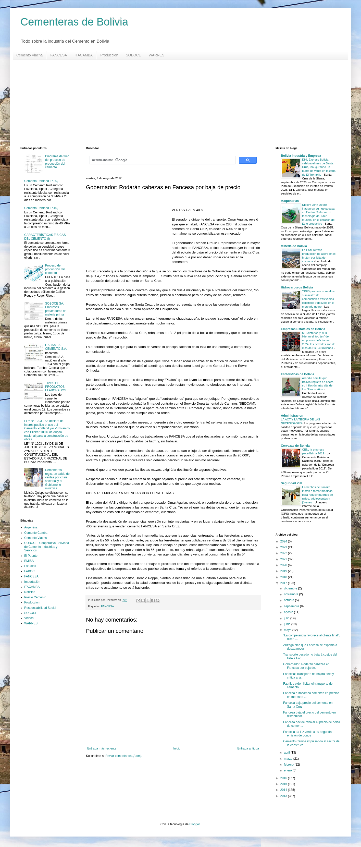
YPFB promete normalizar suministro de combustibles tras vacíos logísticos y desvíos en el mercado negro (318, 299)
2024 (284, 541)
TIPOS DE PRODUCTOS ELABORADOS (55, 386)
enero (288, 770)
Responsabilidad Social (40, 608)
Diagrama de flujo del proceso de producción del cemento (57, 161)
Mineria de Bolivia (294, 246)
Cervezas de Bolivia (295, 445)
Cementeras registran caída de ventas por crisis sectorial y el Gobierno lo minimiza (57, 479)
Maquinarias (290, 201)
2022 (284, 553)
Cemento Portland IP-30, (41, 181)
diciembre (291, 588)
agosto (289, 612)
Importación (32, 582)
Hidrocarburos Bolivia (297, 287)
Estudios (30, 566)
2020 (284, 565)
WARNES (156, 55)
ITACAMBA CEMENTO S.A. (56, 346)
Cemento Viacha (29, 55)
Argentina (30, 527)
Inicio (176, 748)
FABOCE (30, 571)
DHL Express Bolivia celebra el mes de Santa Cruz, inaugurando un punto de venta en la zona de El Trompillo (318, 167)
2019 (284, 571)
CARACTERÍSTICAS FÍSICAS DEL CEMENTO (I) (45, 236)
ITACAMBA (84, 55)
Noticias (29, 592)
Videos (28, 618)
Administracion (292, 415)
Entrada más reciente (101, 748)
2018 (284, 577)
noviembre (291, 594)
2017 (284, 583)
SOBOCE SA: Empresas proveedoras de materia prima (55, 309)
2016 (284, 778)
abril (287, 752)
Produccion (109, 55)
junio (287, 624)
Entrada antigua (248, 748)
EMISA (29, 561)
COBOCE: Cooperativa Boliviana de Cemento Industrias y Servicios (46, 546)
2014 (284, 790)
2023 (284, 547)
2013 (284, 796)
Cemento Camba (35, 533)
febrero (289, 764)
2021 (284, 559)
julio (287, 618)
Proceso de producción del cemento (55, 269)
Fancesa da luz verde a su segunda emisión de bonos (307, 733)
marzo (288, 758)
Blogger (194, 824)
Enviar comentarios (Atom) (123, 756)
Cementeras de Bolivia (74, 22)
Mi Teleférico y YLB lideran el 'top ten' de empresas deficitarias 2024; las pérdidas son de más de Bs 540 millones (318, 340)
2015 (284, 784)
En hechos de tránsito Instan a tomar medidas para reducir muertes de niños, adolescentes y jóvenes (317, 495)
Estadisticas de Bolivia (297, 374)
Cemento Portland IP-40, (41, 208)
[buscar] (162, 160)
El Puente (31, 556)
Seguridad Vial (291, 483)
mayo (288, 630)
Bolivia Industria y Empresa (301, 156)
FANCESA (58, 55)
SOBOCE (133, 55)
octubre (289, 600)
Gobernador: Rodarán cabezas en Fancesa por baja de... (306, 666)
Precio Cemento (35, 597)
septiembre (292, 606)
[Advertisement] (173, 103)
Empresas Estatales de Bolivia (303, 329)
